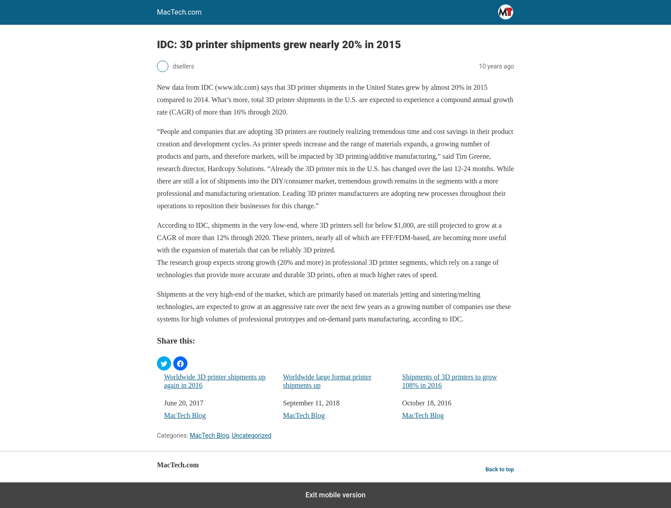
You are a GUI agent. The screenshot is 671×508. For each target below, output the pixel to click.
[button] (164, 363)
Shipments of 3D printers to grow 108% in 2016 (449, 381)
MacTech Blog (185, 415)
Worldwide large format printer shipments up (327, 381)
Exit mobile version (335, 495)
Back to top (499, 469)
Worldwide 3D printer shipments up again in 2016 (215, 381)
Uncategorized (251, 435)
